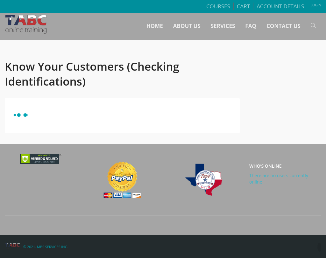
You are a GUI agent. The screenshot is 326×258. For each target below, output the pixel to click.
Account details (280, 6)
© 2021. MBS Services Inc (45, 246)
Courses (218, 6)
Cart (243, 6)
